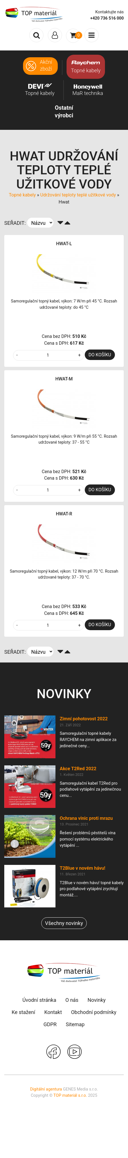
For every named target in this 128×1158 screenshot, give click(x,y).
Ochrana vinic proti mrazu (86, 818)
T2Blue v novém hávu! (82, 868)
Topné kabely (22, 195)
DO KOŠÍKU (99, 354)
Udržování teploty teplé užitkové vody (78, 195)
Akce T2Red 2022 (78, 768)
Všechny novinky (64, 923)
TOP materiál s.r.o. (70, 1095)
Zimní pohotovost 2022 (84, 718)
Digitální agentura (46, 1089)
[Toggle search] (36, 35)
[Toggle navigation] (55, 35)
